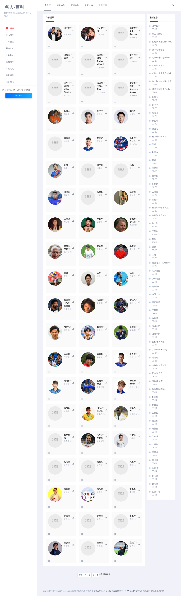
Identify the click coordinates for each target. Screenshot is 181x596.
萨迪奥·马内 (157, 373)
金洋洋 (155, 105)
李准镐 (155, 460)
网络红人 (10, 48)
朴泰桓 (155, 397)
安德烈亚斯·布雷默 (160, 207)
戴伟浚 (155, 113)
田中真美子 (157, 26)
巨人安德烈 (157, 34)
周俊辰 (155, 168)
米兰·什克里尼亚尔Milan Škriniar (162, 73)
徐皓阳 (155, 121)
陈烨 (154, 247)
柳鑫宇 (155, 199)
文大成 (155, 405)
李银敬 (155, 444)
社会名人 (10, 55)
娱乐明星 (10, 35)
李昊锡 (155, 452)
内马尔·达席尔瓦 (159, 365)
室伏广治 (156, 492)
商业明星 (10, 75)
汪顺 (154, 255)
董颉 (154, 239)
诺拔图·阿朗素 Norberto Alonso (162, 89)
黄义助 (155, 223)
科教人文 (10, 68)
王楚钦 (155, 231)
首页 (10, 28)
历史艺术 (10, 82)
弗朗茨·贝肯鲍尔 (159, 215)
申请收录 (18, 96)
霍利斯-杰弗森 (158, 342)
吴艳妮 (155, 357)
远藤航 (155, 318)
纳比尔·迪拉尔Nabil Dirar (162, 81)
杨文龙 (155, 184)
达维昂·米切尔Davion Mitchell (162, 57)
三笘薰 (155, 310)
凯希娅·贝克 (157, 381)
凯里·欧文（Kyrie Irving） (162, 263)
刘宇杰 (155, 152)
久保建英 (156, 271)
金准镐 (155, 484)
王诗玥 (155, 192)
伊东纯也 (156, 278)
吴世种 (155, 420)
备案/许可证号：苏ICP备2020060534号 (110, 591)
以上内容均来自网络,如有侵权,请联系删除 (145, 591)
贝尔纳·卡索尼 (158, 50)
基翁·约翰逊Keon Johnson (162, 42)
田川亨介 (156, 334)
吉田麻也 (156, 326)
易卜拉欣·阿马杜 (159, 136)
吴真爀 (155, 436)
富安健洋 (156, 302)
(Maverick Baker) (159, 349)
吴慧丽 (155, 428)
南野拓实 (156, 286)
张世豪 (155, 176)
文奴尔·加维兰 (158, 65)
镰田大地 (156, 294)
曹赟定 (155, 128)
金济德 (155, 476)
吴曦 (154, 144)
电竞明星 (10, 62)
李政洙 (155, 468)
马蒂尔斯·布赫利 (159, 389)
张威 (154, 160)
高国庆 (155, 97)
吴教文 (155, 413)
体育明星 (10, 41)
